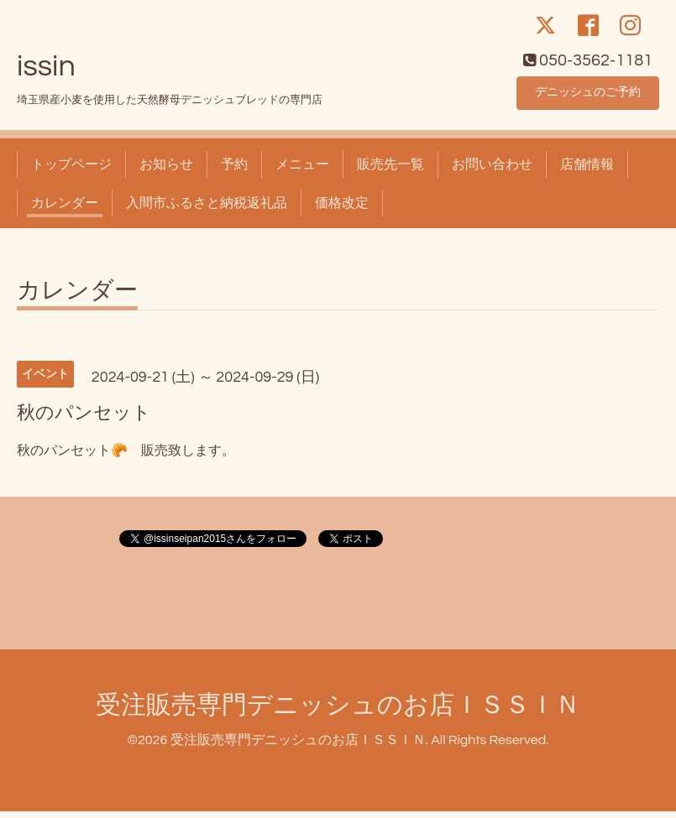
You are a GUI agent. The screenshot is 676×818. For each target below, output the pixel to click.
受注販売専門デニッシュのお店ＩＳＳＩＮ (338, 712)
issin (46, 73)
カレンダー (64, 209)
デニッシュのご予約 (587, 97)
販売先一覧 (390, 171)
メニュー (302, 171)
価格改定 (342, 209)
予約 (234, 171)
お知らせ (166, 171)
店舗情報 (587, 171)
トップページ (71, 171)
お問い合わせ (492, 171)
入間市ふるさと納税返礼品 (206, 209)
